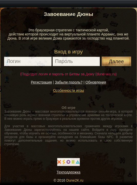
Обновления (95, 82)
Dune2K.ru (74, 180)
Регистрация (41, 82)
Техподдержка (69, 172)
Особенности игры (68, 90)
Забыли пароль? (69, 82)
